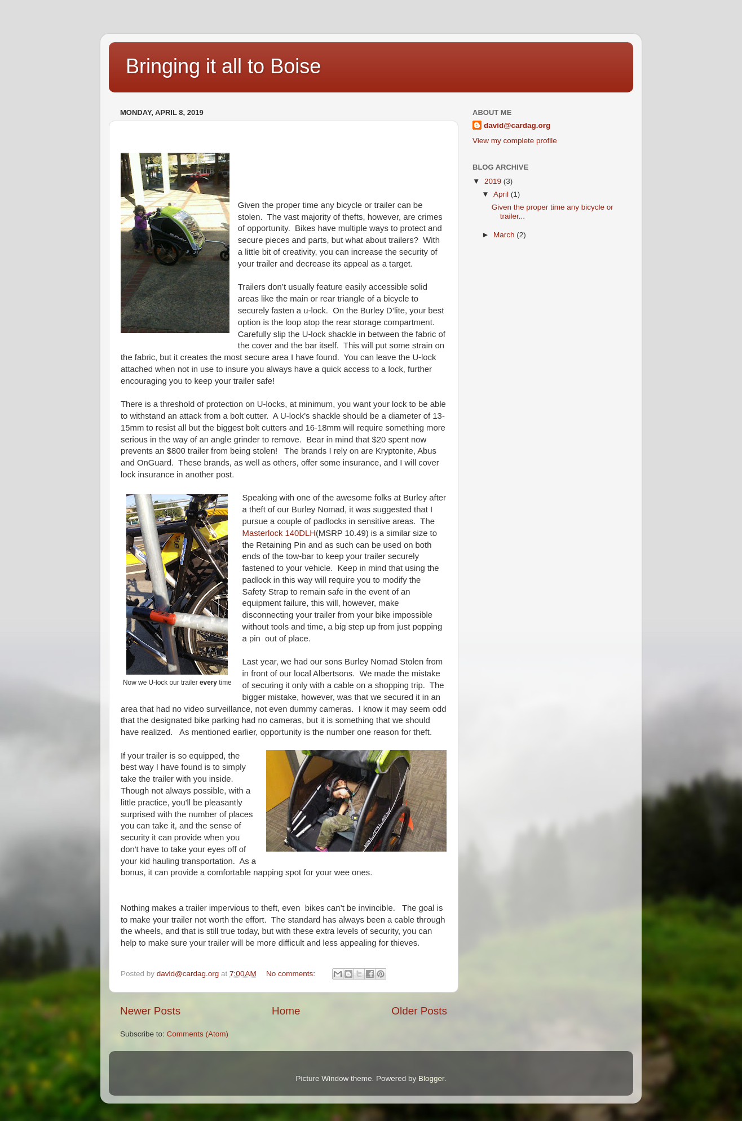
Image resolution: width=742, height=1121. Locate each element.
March (504, 235)
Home (286, 1011)
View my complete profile (514, 140)
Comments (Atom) (198, 1034)
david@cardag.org (517, 125)
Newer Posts (150, 1011)
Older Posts (419, 1011)
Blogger (431, 1078)
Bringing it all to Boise (223, 66)
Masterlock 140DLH (279, 533)
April (502, 194)
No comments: (291, 973)
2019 (494, 181)
